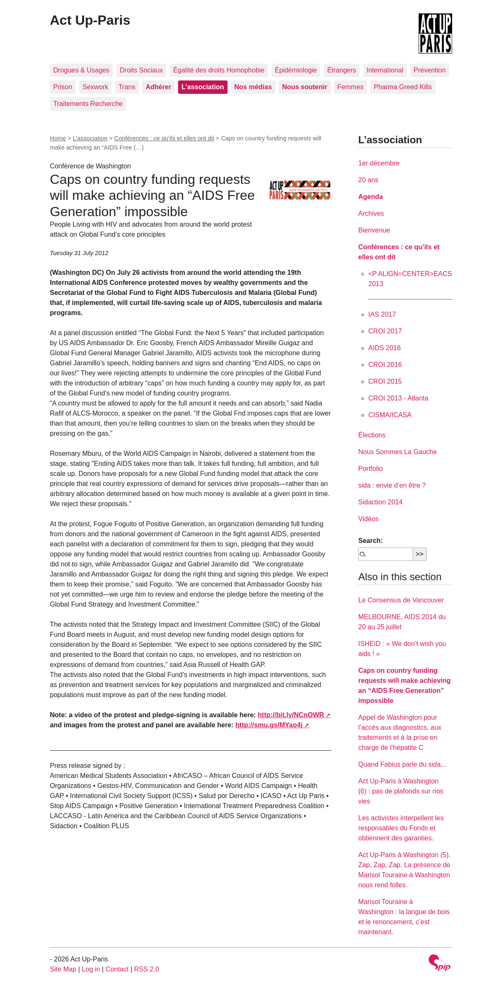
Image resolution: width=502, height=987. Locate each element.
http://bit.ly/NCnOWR (291, 714)
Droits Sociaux (141, 70)
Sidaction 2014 (380, 502)
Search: (370, 540)
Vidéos (368, 518)
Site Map (63, 969)
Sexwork (95, 86)
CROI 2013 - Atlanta (398, 398)
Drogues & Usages (81, 70)
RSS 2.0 (146, 969)
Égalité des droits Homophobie (218, 70)
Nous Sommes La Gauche (397, 451)
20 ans (368, 179)
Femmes (350, 86)
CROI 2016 (385, 364)
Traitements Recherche (88, 103)
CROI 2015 (385, 381)
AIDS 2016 (384, 347)
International (385, 70)
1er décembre (379, 163)
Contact (117, 969)
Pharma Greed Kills (403, 86)
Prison (62, 86)
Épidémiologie (296, 70)
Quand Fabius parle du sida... (402, 764)
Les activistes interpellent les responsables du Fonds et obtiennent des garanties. (401, 828)
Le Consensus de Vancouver (401, 600)
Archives (371, 213)
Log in (91, 969)
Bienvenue (374, 230)
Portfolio (370, 468)
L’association (90, 138)
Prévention (430, 70)
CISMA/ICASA (389, 415)
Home (58, 138)
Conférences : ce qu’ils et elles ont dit (164, 138)
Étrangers (341, 70)
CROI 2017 (385, 331)
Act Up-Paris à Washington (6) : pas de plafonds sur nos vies (400, 791)
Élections (372, 435)
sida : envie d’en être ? (392, 485)
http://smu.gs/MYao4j (269, 725)
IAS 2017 (382, 314)
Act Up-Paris (90, 20)
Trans (127, 86)
